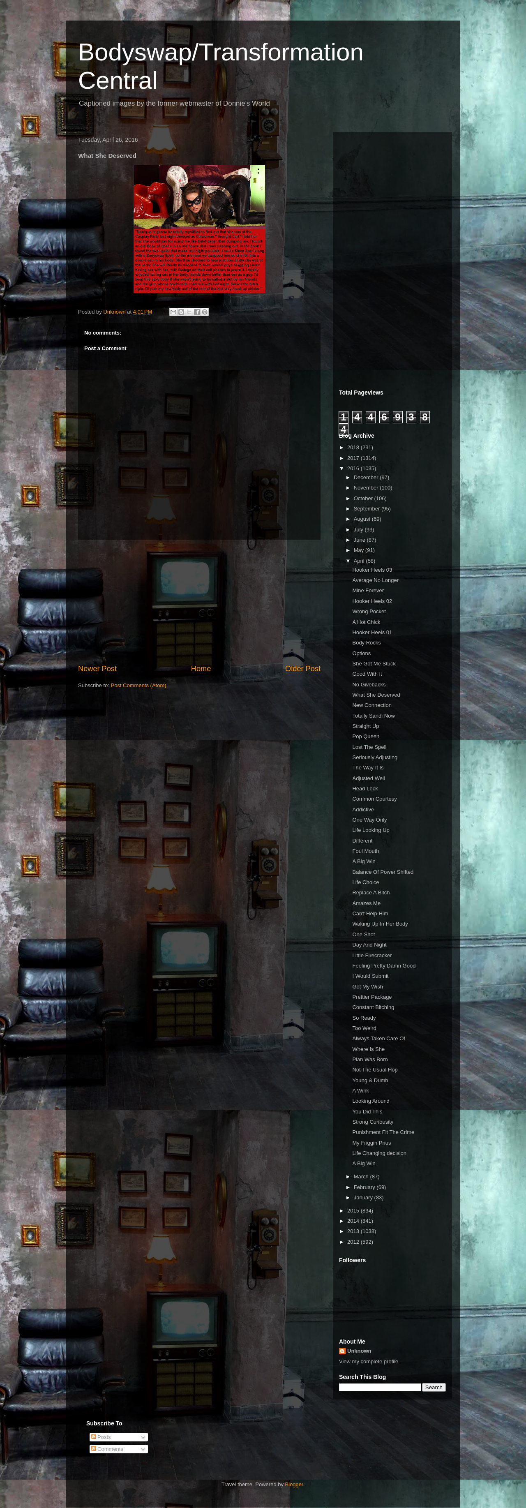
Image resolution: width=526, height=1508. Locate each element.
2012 (354, 1242)
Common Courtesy (374, 799)
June (360, 540)
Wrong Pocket (368, 611)
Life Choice (365, 882)
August (363, 519)
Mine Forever (368, 590)
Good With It (367, 674)
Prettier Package (372, 997)
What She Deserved (376, 695)
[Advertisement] (199, 601)
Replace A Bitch (371, 892)
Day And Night (369, 945)
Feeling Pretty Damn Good (383, 966)
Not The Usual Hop (374, 1070)
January (364, 1197)
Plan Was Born (370, 1059)
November (367, 488)
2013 (354, 1231)
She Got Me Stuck (374, 663)
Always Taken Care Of (378, 1038)
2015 (354, 1211)
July (359, 530)
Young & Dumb (370, 1080)
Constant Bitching (373, 1007)
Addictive (363, 809)
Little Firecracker (372, 955)
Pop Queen (365, 736)
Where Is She (368, 1049)
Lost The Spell (369, 747)
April (360, 561)
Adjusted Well (368, 778)
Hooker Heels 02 (372, 601)
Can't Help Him (370, 913)
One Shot (363, 934)
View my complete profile (368, 1361)
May (359, 550)
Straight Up (365, 726)
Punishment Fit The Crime (383, 1132)
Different (362, 841)
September (367, 509)
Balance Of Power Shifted (382, 872)
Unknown (359, 1351)
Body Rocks (366, 643)
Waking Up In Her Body (380, 924)
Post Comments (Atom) (138, 685)
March (362, 1176)
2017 (354, 458)
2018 (354, 447)
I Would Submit (370, 976)
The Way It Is (367, 767)
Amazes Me (366, 903)
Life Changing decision (379, 1153)
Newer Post (97, 669)
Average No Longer (375, 580)
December (367, 477)
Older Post (303, 669)
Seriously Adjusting (374, 757)
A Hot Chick (366, 622)
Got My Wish (367, 987)
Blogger (294, 1484)
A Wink (360, 1091)
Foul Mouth (365, 851)
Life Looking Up (370, 830)
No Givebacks (368, 684)
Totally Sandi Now (373, 716)
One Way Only (369, 820)
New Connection (371, 705)
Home (201, 669)
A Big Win (363, 861)
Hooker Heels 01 (372, 632)
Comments (107, 1449)
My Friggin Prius (371, 1143)
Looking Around (370, 1101)
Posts (101, 1437)
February (365, 1187)
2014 (354, 1221)
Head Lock (365, 788)
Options (361, 653)
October (364, 498)
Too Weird (364, 1028)
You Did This (367, 1111)
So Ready (364, 1018)
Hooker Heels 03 (372, 570)
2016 (354, 468)
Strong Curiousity (372, 1122)
